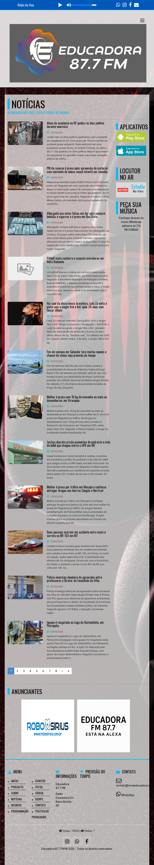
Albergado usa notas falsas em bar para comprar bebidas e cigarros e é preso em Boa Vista (76, 215)
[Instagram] (67, 841)
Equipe (39, 799)
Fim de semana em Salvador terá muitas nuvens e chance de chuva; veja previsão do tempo (76, 353)
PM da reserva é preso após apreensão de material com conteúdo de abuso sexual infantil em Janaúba (77, 170)
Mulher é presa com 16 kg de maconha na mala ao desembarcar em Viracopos (77, 398)
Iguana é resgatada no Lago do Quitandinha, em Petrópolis (75, 624)
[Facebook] (87, 841)
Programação (19, 811)
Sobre (15, 793)
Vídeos (39, 793)
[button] (142, 20)
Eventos (40, 781)
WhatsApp (127, 795)
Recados (16, 805)
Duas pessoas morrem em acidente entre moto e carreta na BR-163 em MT (76, 534)
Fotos (39, 787)
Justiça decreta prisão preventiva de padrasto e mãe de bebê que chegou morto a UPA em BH (78, 444)
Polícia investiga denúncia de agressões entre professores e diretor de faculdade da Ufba (74, 579)
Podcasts (17, 787)
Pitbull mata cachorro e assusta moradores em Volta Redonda (75, 260)
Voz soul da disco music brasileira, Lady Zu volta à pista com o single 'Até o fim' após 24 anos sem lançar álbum (77, 307)
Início (14, 781)
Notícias (16, 799)
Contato (40, 805)
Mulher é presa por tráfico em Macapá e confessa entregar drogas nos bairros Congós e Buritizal (76, 488)
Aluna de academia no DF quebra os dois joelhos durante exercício (75, 125)
